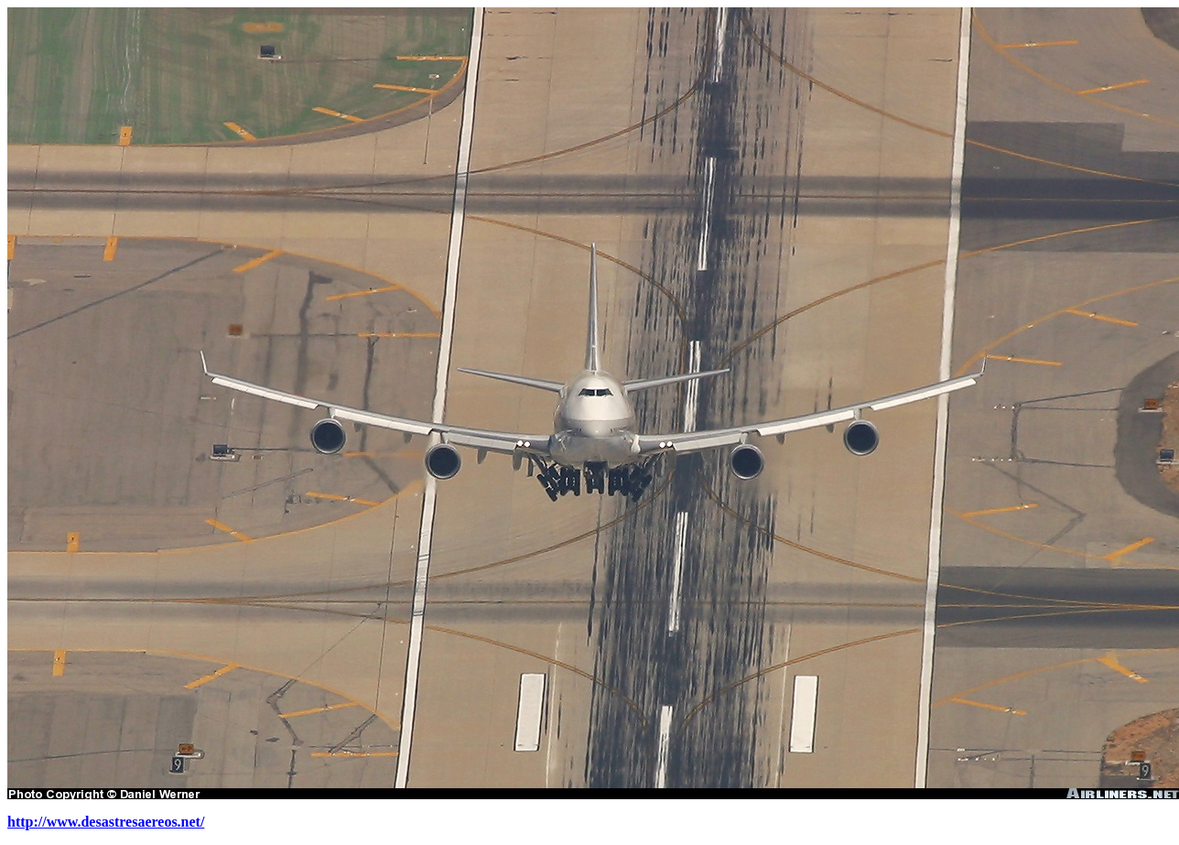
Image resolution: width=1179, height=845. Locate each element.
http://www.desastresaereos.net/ (105, 821)
